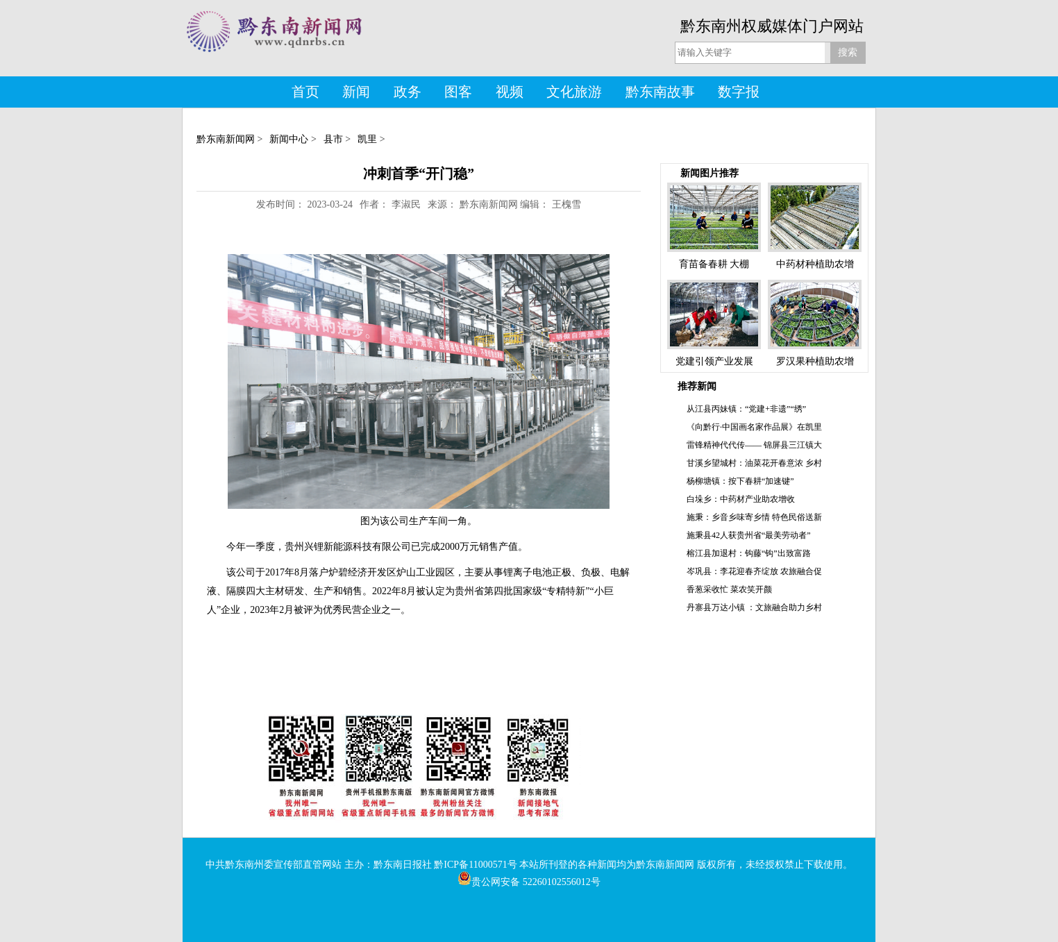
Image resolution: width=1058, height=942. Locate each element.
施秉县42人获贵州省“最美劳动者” (749, 535)
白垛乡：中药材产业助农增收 (741, 499)
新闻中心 (288, 139)
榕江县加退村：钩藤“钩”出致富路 (749, 553)
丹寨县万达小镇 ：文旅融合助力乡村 (754, 607)
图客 (458, 91)
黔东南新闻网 (225, 139)
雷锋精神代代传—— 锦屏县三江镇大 (754, 445)
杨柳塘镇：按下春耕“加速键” (740, 481)
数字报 (738, 91)
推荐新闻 (697, 386)
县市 (333, 139)
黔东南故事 (660, 91)
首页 (305, 91)
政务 (407, 91)
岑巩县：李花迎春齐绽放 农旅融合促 (754, 571)
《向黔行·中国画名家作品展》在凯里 (754, 427)
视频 (509, 91)
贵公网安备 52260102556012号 (529, 882)
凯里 (367, 139)
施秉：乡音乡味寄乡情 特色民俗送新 (754, 517)
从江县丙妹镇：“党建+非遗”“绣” (746, 409)
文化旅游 (574, 91)
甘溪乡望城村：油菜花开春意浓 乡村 (754, 463)
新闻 (356, 91)
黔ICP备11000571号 (475, 864)
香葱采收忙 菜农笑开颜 (729, 589)
